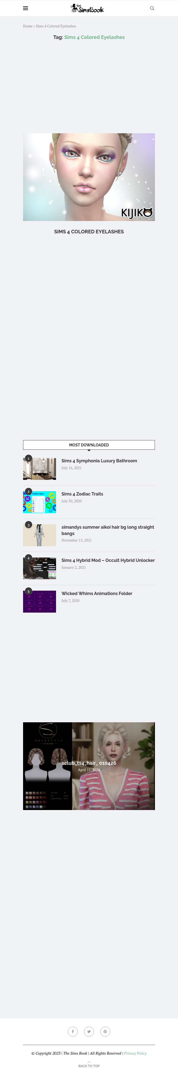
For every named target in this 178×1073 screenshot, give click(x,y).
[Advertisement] (89, 86)
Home (27, 26)
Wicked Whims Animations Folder (97, 593)
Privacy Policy (135, 1053)
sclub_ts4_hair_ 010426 (89, 763)
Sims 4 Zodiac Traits (82, 494)
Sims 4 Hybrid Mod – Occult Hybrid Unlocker (108, 560)
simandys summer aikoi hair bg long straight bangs (108, 530)
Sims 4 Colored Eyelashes (89, 231)
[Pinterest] (105, 1032)
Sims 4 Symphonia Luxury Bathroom (99, 460)
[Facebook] (73, 1032)
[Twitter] (89, 1032)
